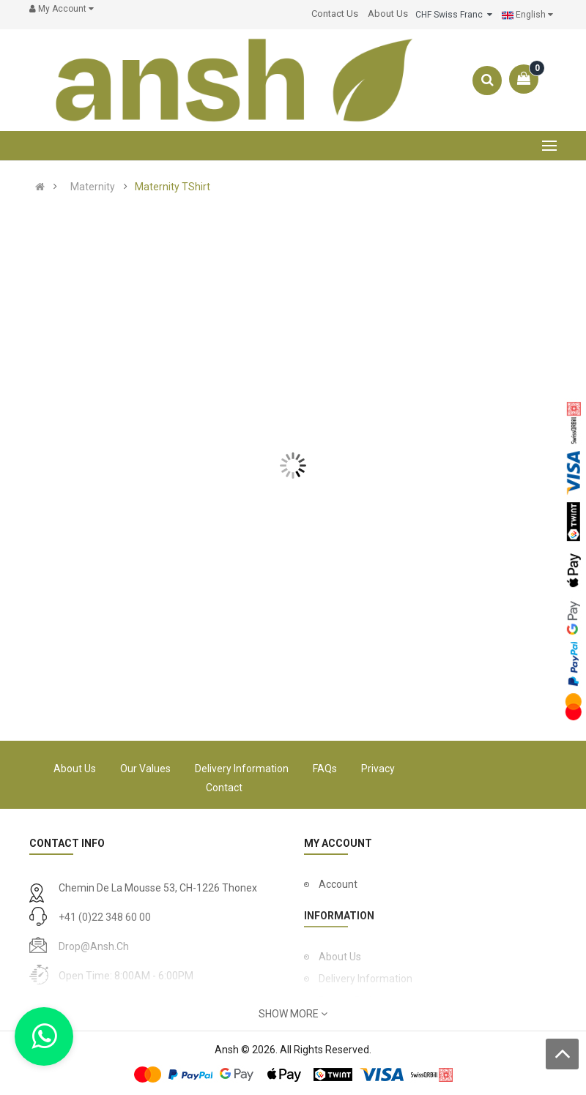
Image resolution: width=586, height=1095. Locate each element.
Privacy (378, 768)
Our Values (145, 768)
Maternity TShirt (172, 187)
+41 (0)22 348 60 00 (105, 917)
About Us (74, 768)
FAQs (325, 768)
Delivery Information (242, 768)
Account (338, 884)
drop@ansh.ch (94, 946)
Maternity (92, 187)
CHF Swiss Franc (453, 15)
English (527, 15)
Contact (224, 787)
